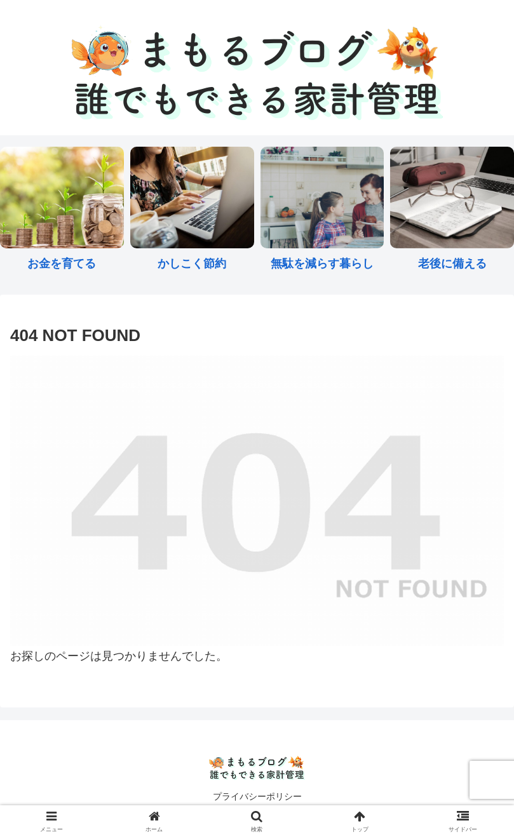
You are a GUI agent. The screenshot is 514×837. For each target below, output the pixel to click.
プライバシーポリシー (257, 796)
